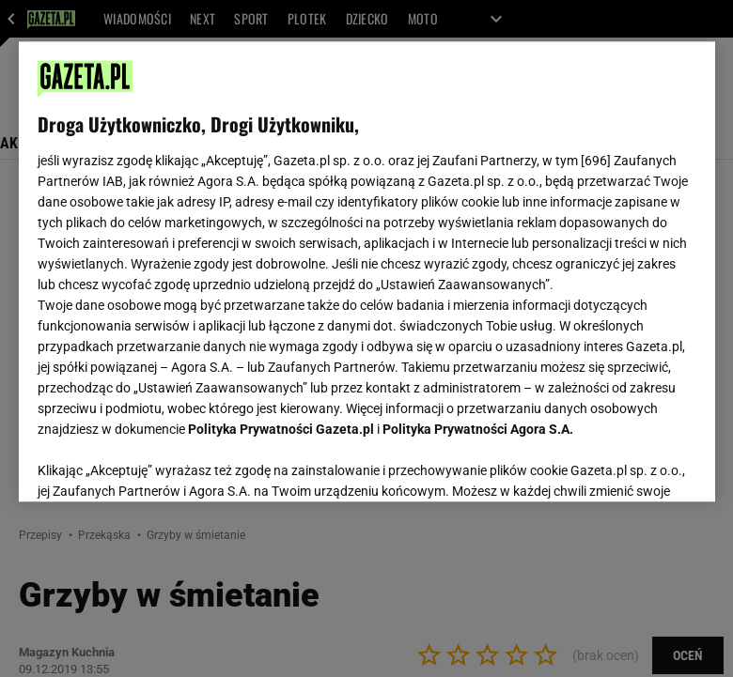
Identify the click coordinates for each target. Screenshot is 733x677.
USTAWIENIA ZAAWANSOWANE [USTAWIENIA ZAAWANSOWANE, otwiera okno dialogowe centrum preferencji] (160, 463)
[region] (367, 271)
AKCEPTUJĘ (632, 464)
